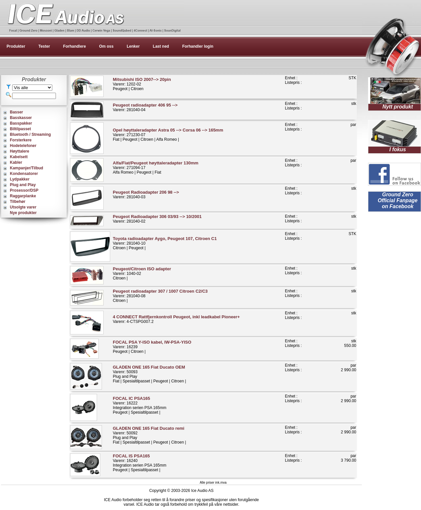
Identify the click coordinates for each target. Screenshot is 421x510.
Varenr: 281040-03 (146, 194)
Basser (16, 112)
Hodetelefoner (23, 145)
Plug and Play (23, 184)
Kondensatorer (24, 173)
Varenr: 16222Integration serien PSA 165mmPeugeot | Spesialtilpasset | (139, 405)
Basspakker (21, 123)
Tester (44, 46)
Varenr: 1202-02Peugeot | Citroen (142, 84)
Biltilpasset (20, 129)
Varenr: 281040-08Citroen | (160, 296)
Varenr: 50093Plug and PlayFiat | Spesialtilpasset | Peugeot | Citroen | (149, 374)
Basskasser (21, 117)
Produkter (16, 46)
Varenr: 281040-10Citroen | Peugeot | (165, 243)
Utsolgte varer (23, 207)
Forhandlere (74, 46)
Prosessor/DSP (24, 190)
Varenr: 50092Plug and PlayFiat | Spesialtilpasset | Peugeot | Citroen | (149, 435)
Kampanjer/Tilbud (26, 168)
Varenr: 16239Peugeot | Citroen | (152, 347)
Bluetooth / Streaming (30, 134)
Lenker (133, 46)
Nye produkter (23, 212)
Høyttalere (19, 151)
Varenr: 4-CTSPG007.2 (176, 319)
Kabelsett (19, 157)
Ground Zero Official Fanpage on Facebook (397, 200)
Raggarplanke (23, 196)
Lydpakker (20, 179)
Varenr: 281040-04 (145, 107)
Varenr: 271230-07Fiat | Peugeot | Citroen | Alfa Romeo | (168, 135)
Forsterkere (21, 140)
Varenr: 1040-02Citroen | (142, 273)
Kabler (16, 162)
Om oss (106, 46)
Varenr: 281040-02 (157, 219)
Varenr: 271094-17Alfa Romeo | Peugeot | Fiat (155, 167)
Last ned (161, 46)
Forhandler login (197, 46)
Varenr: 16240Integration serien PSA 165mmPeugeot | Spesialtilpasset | (139, 462)
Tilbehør (17, 201)
